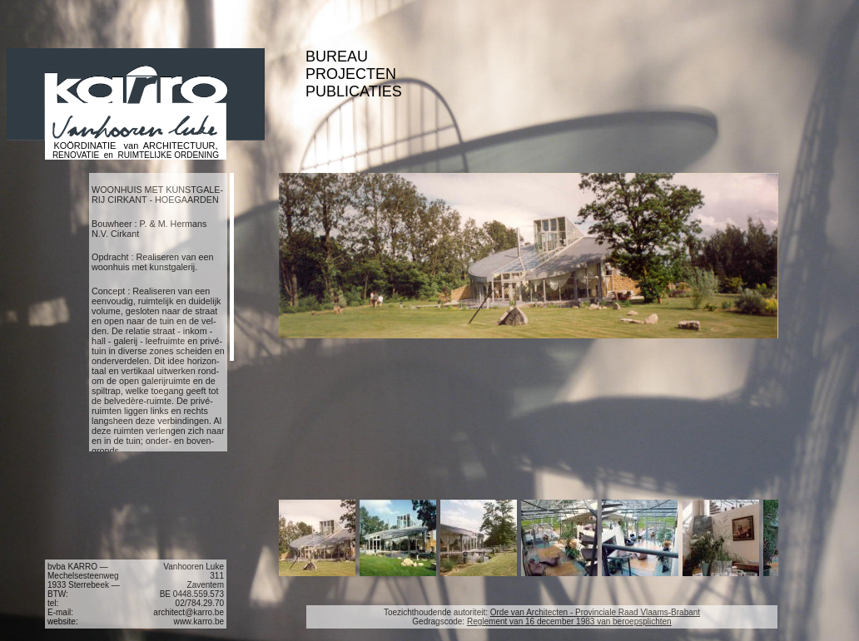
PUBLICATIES (353, 91)
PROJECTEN (350, 74)
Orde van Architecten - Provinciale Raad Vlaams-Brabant (595, 612)
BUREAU (336, 56)
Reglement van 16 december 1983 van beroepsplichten (569, 621)
